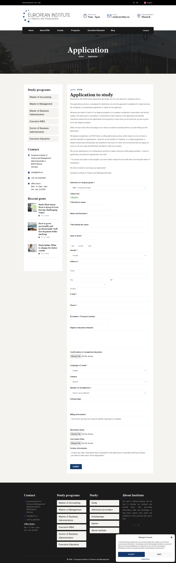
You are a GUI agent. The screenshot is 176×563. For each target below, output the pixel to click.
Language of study (78, 365)
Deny (159, 554)
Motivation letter (77, 430)
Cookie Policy (145, 559)
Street (72, 271)
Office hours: (92, 14)
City (71, 280)
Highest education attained (81, 328)
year (89, 246)
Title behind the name (79, 225)
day (73, 246)
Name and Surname (79, 213)
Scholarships (75, 399)
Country (73, 289)
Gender (74, 250)
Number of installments (80, 388)
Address (74, 261)
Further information (78, 448)
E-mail (73, 294)
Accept (131, 554)
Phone (73, 305)
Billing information (78, 414)
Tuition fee (74, 194)
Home (81, 56)
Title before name (78, 202)
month (81, 246)
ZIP (111, 280)
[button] (171, 537)
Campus (146, 30)
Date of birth (76, 236)
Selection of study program (82, 183)
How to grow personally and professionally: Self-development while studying (48, 228)
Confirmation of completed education (86, 352)
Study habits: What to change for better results (47, 248)
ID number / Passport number (82, 316)
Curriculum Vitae (77, 439)
